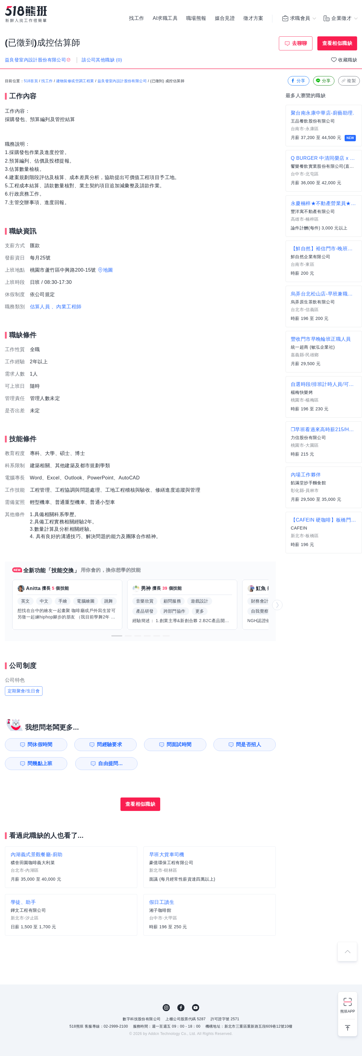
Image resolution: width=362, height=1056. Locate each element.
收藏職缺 (347, 59)
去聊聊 (299, 43)
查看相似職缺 (337, 43)
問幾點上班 (40, 763)
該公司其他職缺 (102, 59)
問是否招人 (248, 744)
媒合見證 (225, 18)
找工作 (136, 18)
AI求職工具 (165, 18)
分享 (297, 80)
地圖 (108, 270)
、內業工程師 (66, 306)
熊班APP (347, 1011)
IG (166, 1007)
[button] (116, 635)
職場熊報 (196, 18)
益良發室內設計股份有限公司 (122, 81)
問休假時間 (40, 744)
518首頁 (31, 81)
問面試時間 (179, 744)
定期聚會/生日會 (24, 690)
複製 (348, 80)
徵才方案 (253, 18)
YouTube (195, 1007)
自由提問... (110, 763)
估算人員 (40, 306)
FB (181, 1007)
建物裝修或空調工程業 (75, 81)
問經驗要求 (109, 744)
